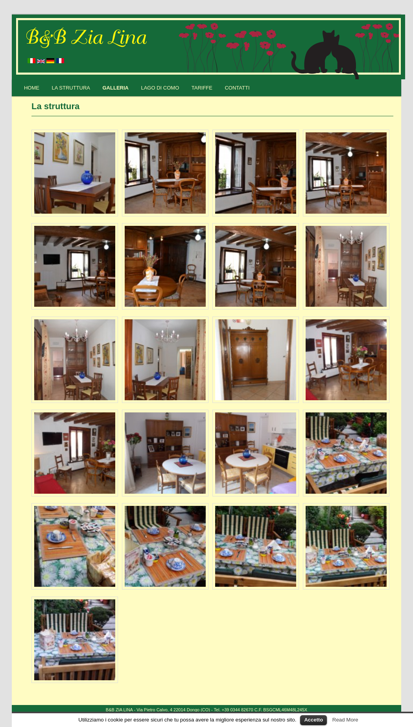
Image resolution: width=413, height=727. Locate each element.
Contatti (237, 88)
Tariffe (202, 88)
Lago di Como (160, 88)
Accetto (313, 720)
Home (31, 88)
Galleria (116, 88)
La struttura (71, 88)
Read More (345, 720)
